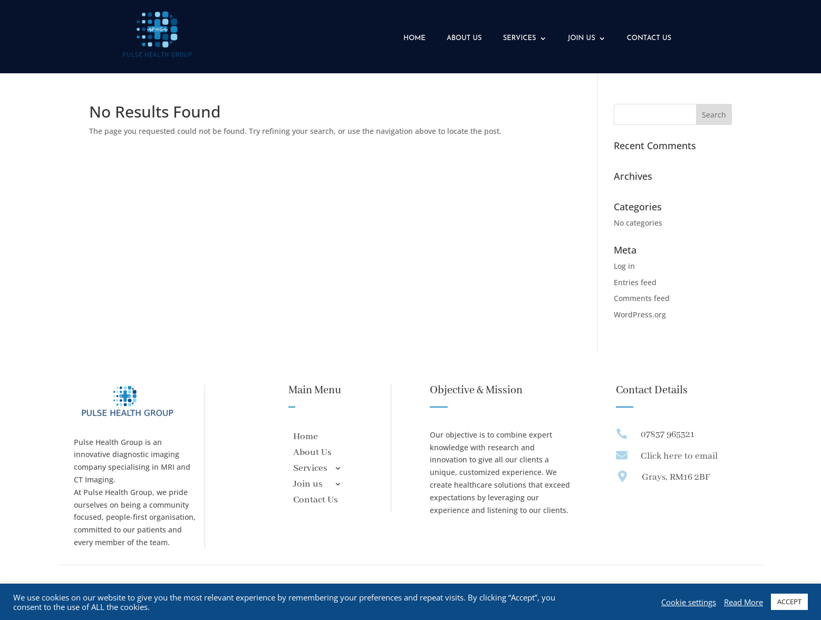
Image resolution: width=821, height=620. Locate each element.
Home (414, 38)
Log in (624, 266)
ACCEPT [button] (789, 601)
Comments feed (642, 298)
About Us (464, 38)
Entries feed (635, 282)
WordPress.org (640, 314)
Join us (581, 38)
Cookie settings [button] (688, 602)
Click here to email (679, 456)
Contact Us (649, 38)
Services (519, 38)
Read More (743, 602)
